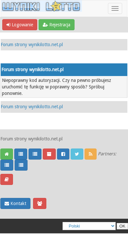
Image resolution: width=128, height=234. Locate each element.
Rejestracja (56, 24)
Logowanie (19, 24)
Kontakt (15, 203)
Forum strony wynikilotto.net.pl (32, 44)
